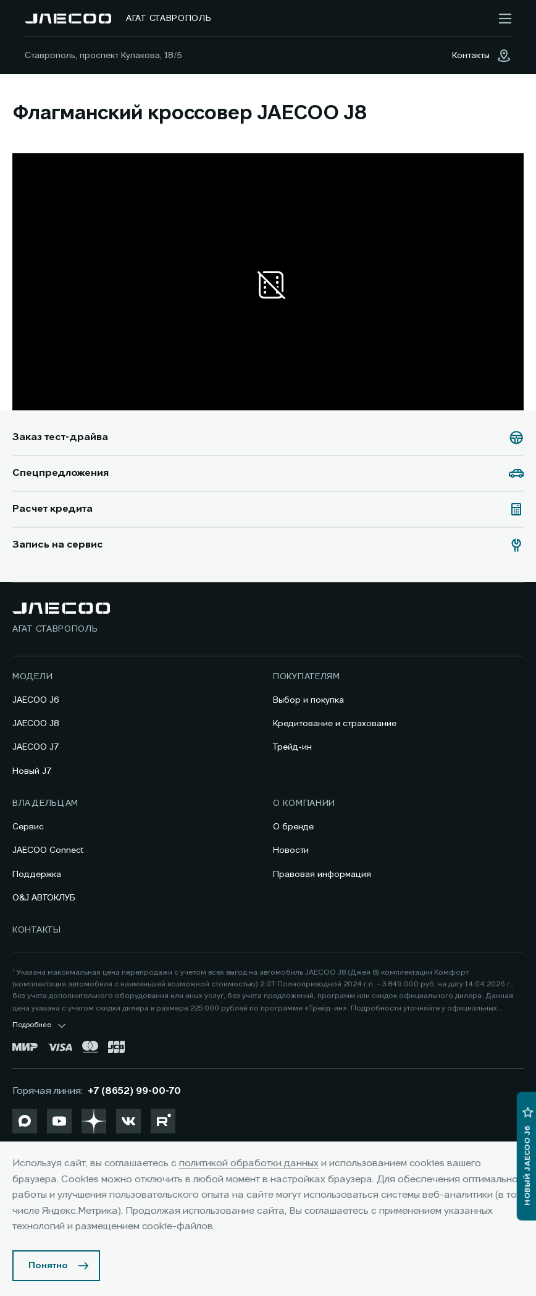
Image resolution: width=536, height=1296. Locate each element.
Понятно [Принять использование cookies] (48, 1265)
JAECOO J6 (35, 700)
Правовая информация (322, 874)
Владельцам (45, 803)
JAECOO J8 (35, 723)
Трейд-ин (292, 747)
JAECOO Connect (47, 850)
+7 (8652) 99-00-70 (134, 1091)
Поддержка (36, 874)
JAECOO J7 (35, 747)
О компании (304, 803)
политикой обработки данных (249, 1164)
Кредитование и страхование (334, 723)
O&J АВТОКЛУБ (43, 898)
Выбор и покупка (308, 700)
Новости (291, 850)
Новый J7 (32, 771)
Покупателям (306, 676)
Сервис (28, 827)
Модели (32, 676)
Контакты (36, 930)
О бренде (293, 827)
